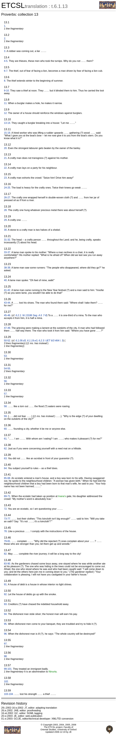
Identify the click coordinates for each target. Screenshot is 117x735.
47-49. (7, 328)
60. (5, 428)
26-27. (7, 197)
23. (5, 177)
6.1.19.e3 (32, 340)
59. (5, 416)
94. (5, 614)
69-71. (7, 496)
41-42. (7, 290)
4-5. (6, 61)
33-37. (7, 252)
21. (5, 158)
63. (5, 458)
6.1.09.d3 (21, 340)
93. (5, 604)
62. (5, 448)
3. (5, 51)
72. (5, 509)
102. (6, 681)
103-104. (9, 694)
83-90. (7, 563)
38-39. (7, 267)
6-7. (6, 71)
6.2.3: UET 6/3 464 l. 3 (51, 340)
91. (5, 584)
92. (5, 594)
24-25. (7, 187)
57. (5, 393)
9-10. (6, 90)
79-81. (7, 541)
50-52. (7, 340)
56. (5, 381)
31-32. (7, 239)
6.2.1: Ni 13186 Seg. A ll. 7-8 (31, 315)
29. (5, 220)
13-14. (7, 123)
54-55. (7, 368)
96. (5, 633)
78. (5, 531)
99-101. (8, 669)
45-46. (7, 315)
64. (5, 468)
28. (5, 210)
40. (5, 280)
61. (5, 438)
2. (5, 38)
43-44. (7, 302)
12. (5, 113)
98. (5, 656)
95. (5, 624)
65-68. (7, 478)
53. (5, 356)
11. (5, 103)
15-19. (7, 133)
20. (5, 148)
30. (5, 230)
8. (5, 80)
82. (5, 553)
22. (5, 168)
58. (5, 406)
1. (5, 26)
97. (5, 643)
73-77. (7, 518)
